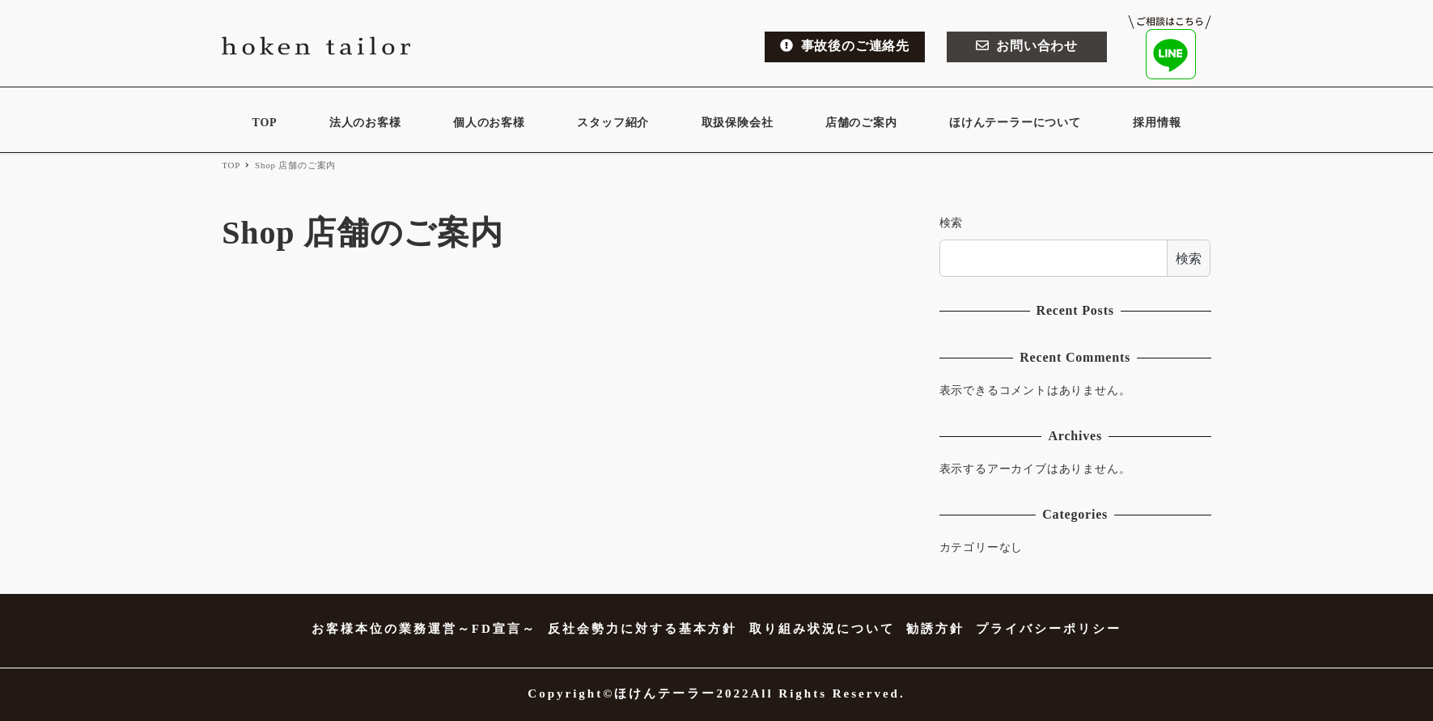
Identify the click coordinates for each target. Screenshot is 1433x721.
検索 (951, 223)
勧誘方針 (935, 628)
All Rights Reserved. (827, 693)
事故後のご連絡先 (844, 46)
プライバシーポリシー (1048, 628)
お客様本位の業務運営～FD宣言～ (424, 628)
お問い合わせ (1027, 46)
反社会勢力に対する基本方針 (642, 628)
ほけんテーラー (665, 693)
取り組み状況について (822, 628)
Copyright (565, 693)
